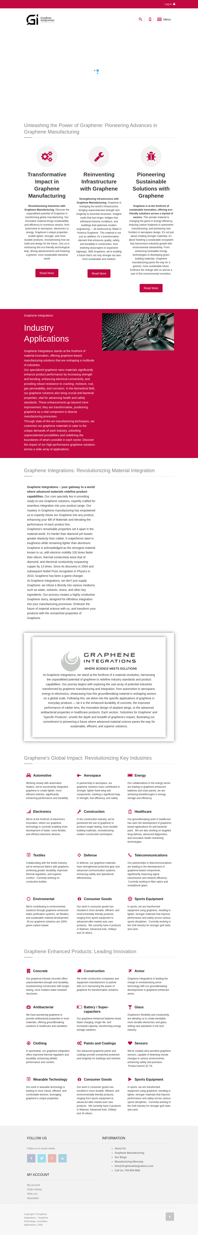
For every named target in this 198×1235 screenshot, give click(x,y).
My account (33, 1185)
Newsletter (33, 1198)
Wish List (32, 1193)
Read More (47, 273)
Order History (34, 1189)
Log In (170, 4)
